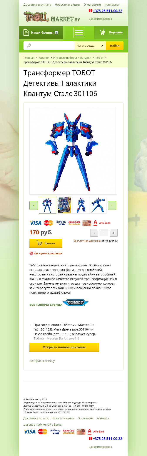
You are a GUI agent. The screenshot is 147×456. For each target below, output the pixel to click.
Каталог (43, 58)
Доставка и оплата (37, 4)
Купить (46, 243)
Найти (114, 45)
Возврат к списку (42, 361)
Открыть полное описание (64, 347)
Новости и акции (67, 4)
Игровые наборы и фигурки (72, 58)
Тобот (99, 58)
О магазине (92, 4)
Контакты (111, 4)
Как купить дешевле (48, 253)
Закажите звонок (100, 19)
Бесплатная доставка (87, 241)
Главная (28, 58)
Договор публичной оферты (42, 425)
